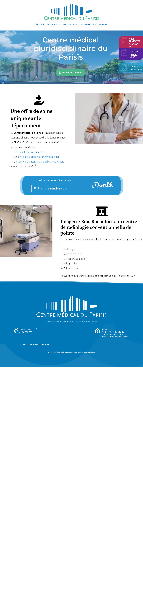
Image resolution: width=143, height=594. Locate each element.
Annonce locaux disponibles (95, 24)
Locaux (133, 66)
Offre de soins (52, 24)
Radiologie (66, 24)
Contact (76, 24)
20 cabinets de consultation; (29, 152)
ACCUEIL (40, 24)
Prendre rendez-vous (53, 188)
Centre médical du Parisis (56, 352)
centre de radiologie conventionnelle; (38, 156)
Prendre (134, 51)
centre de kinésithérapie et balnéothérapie (40, 161)
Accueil (23, 345)
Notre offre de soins (72, 72)
